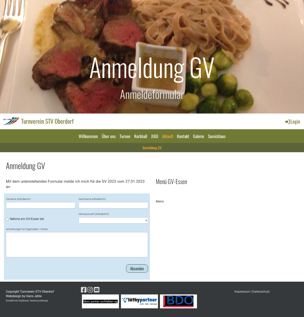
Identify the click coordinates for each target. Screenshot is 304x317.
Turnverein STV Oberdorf (47, 121)
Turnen (125, 136)
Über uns (109, 136)
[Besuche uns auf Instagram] (90, 290)
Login (292, 121)
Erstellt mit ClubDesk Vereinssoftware (27, 300)
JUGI (154, 136)
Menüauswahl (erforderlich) (94, 214)
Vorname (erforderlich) (18, 199)
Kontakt (183, 136)
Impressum (242, 291)
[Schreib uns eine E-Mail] (96, 290)
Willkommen (88, 136)
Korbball (140, 136)
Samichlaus (217, 136)
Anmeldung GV (152, 147)
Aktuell (167, 136)
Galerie (198, 136)
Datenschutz (261, 291)
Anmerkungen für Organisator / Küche (27, 229)
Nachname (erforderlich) (92, 199)
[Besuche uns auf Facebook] (83, 290)
